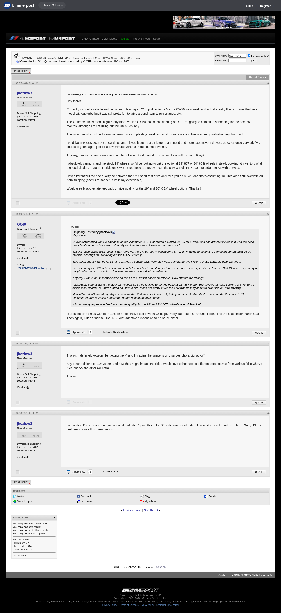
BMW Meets (109, 38)
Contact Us (225, 575)
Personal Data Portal (167, 604)
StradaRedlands (121, 332)
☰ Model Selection (52, 5)
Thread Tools (256, 77)
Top (272, 575)
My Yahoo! (150, 501)
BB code (17, 539)
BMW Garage (90, 38)
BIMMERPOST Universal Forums (74, 58)
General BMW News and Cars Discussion (117, 58)
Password (220, 60)
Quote (259, 203)
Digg (147, 496)
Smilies (17, 542)
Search (157, 38)
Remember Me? (258, 56)
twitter (20, 496)
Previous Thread (132, 510)
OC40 (21, 224)
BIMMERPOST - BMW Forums (251, 575)
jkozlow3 (24, 93)
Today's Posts (142, 38)
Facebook (86, 496)
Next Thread (151, 510)
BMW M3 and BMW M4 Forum (37, 58)
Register (265, 6)
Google (212, 496)
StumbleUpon (24, 501)
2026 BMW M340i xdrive (31, 268)
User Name (221, 55)
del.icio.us (86, 501)
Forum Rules (20, 555)
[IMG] (16, 546)
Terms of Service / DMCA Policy (136, 604)
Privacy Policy (109, 604)
